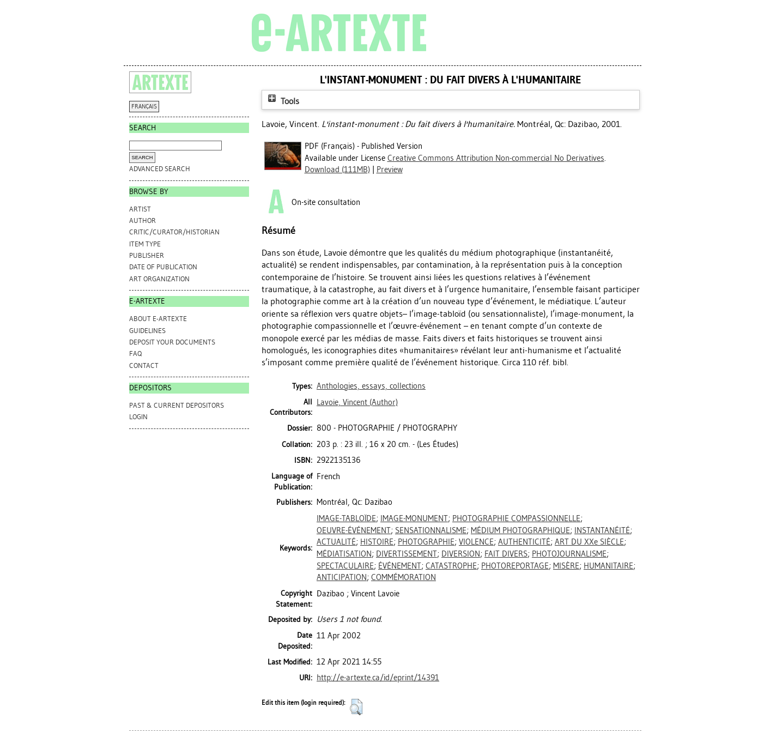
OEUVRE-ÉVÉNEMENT (354, 530)
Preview (390, 169)
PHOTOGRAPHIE (426, 542)
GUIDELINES (147, 331)
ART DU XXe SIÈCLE (589, 542)
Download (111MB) (337, 169)
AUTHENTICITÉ (524, 542)
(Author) (357, 402)
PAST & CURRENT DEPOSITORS (176, 405)
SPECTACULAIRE (345, 566)
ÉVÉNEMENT (399, 566)
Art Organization (159, 279)
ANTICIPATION (342, 577)
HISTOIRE (376, 542)
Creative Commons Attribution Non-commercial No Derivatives (495, 158)
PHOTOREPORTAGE (515, 566)
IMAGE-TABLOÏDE (346, 518)
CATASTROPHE (451, 566)
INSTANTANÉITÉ (602, 530)
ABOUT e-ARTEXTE (158, 319)
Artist (140, 209)
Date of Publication (163, 267)
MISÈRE (566, 566)
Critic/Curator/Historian (174, 232)
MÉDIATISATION (344, 554)
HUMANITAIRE (608, 566)
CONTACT (144, 365)
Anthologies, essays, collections (371, 386)
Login (138, 417)
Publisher (146, 255)
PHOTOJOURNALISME (569, 554)
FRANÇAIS (144, 106)
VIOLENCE (476, 542)
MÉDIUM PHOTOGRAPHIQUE (520, 530)
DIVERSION (460, 554)
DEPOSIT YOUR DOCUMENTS (172, 342)
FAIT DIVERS (506, 554)
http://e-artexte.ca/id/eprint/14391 (378, 677)
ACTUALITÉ (336, 542)
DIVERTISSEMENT (406, 554)
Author (142, 220)
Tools (282, 101)
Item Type (145, 244)
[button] (356, 707)
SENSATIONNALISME (430, 530)
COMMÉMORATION (403, 577)
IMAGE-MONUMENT (414, 518)
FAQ (135, 353)
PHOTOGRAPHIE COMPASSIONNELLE (516, 518)
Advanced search (159, 169)
